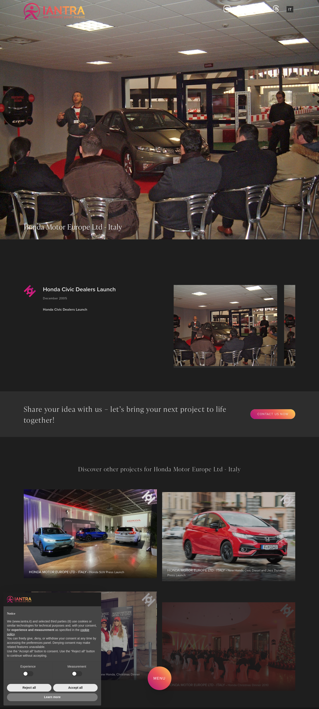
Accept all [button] (75, 687)
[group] (224, 325)
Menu (159, 678)
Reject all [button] (29, 687)
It (290, 9)
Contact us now (272, 414)
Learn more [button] (52, 697)
